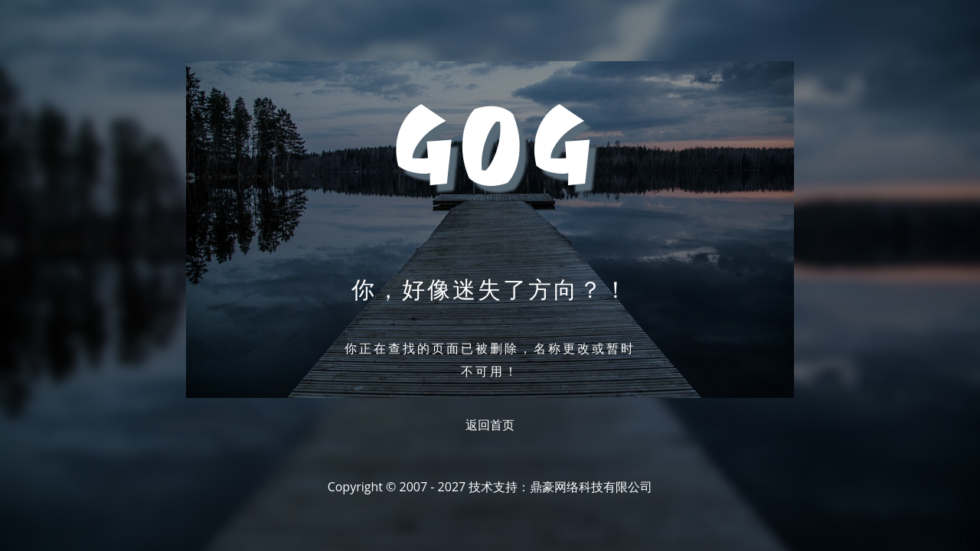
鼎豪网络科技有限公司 (591, 486)
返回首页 (490, 424)
